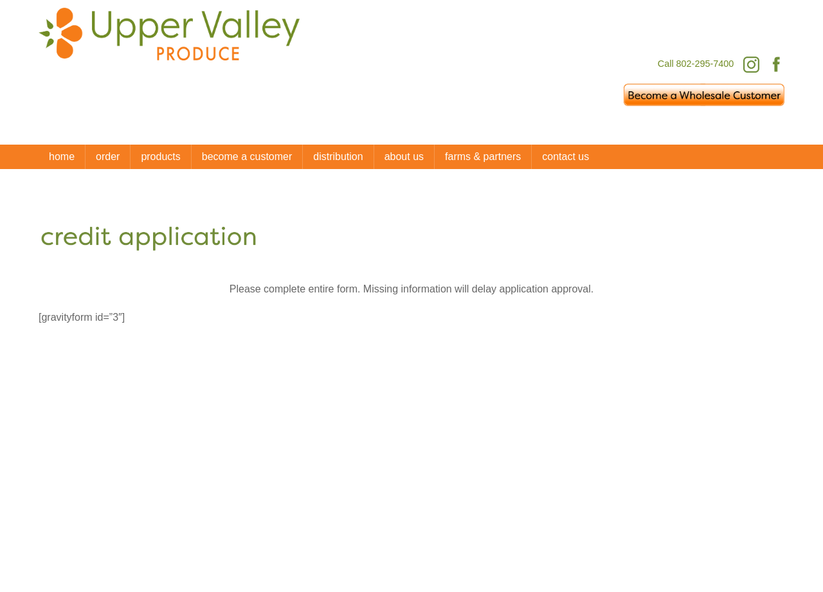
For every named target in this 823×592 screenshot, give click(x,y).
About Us (404, 156)
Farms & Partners (483, 156)
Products (160, 156)
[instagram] (687, 501)
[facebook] (646, 501)
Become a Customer (247, 156)
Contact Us (565, 156)
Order (108, 156)
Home (62, 156)
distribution (338, 156)
